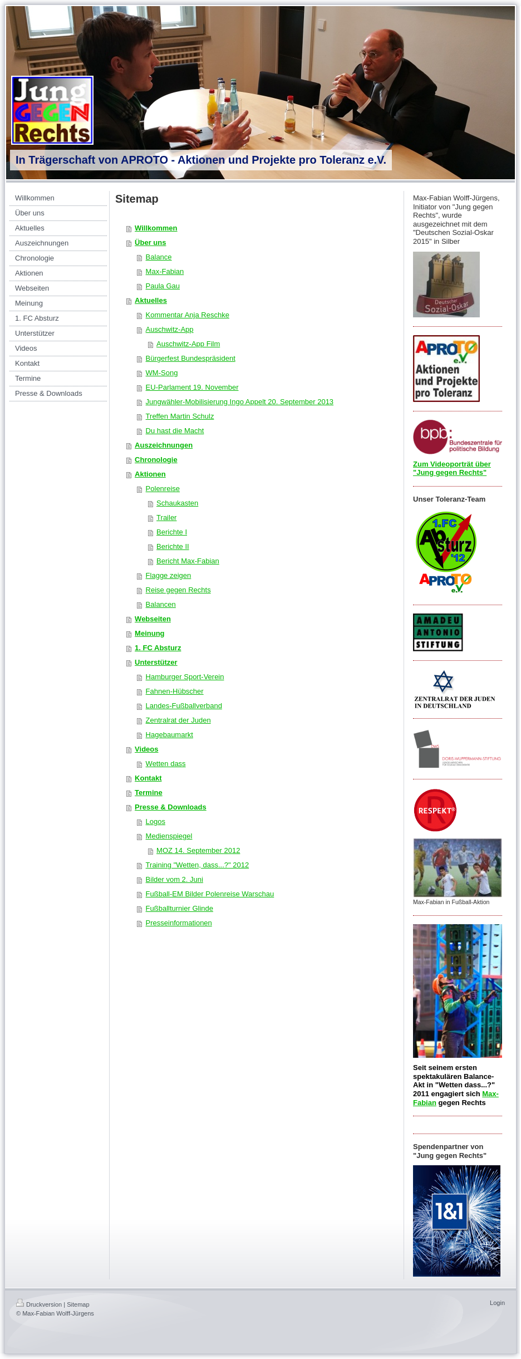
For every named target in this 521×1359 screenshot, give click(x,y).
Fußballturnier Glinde (179, 908)
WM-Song (162, 373)
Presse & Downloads (171, 807)
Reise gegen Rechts (178, 590)
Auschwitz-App (170, 329)
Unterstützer (156, 662)
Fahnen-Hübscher (175, 691)
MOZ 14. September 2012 (198, 850)
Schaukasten (177, 503)
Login (497, 1302)
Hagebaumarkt (169, 734)
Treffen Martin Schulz (180, 416)
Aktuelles (151, 300)
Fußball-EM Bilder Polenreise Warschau (210, 894)
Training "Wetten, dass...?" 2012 (197, 865)
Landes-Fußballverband (184, 705)
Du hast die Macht (175, 430)
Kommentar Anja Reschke (187, 315)
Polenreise (163, 488)
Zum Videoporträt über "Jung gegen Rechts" (452, 468)
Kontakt (148, 778)
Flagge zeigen (168, 575)
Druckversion (39, 1304)
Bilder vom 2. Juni (174, 879)
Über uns (150, 242)
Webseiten (153, 619)
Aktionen (150, 474)
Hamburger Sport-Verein (185, 677)
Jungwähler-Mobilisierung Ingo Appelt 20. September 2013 (240, 402)
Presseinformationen (179, 923)
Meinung (149, 633)
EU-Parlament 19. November (192, 387)
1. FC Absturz (158, 648)
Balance (159, 257)
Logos (155, 821)
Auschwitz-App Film (188, 344)
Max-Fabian (165, 271)
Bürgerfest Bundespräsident (190, 358)
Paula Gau (163, 286)
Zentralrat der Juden (178, 720)
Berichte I (171, 532)
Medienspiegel (169, 836)
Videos (146, 749)
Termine (149, 792)
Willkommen (156, 228)
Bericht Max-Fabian (187, 561)
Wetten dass (166, 763)
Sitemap (78, 1304)
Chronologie (156, 459)
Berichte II (172, 546)
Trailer (166, 517)
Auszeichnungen (164, 445)
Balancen (161, 604)
